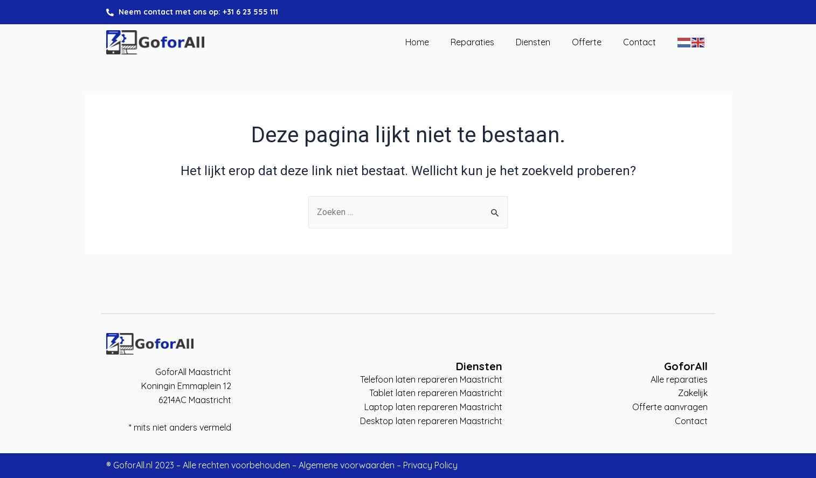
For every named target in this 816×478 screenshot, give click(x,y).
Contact (639, 42)
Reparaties (472, 42)
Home (417, 42)
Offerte (586, 42)
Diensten (533, 42)
